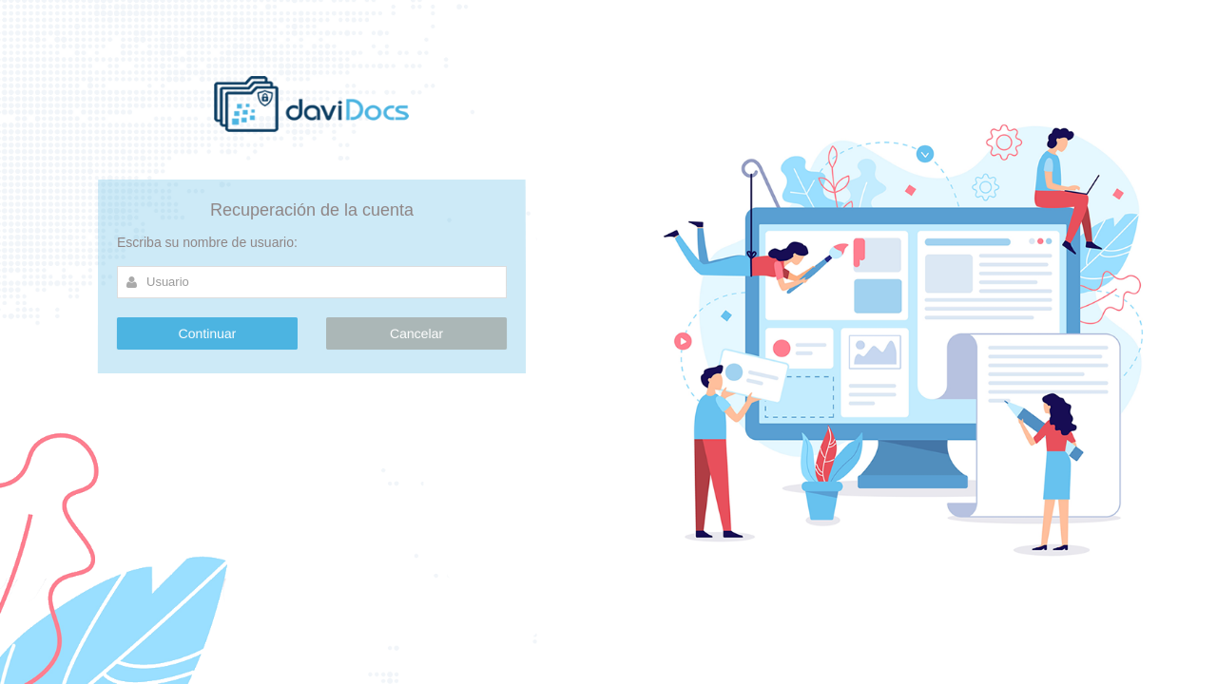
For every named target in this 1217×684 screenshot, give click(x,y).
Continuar (207, 333)
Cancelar (416, 333)
